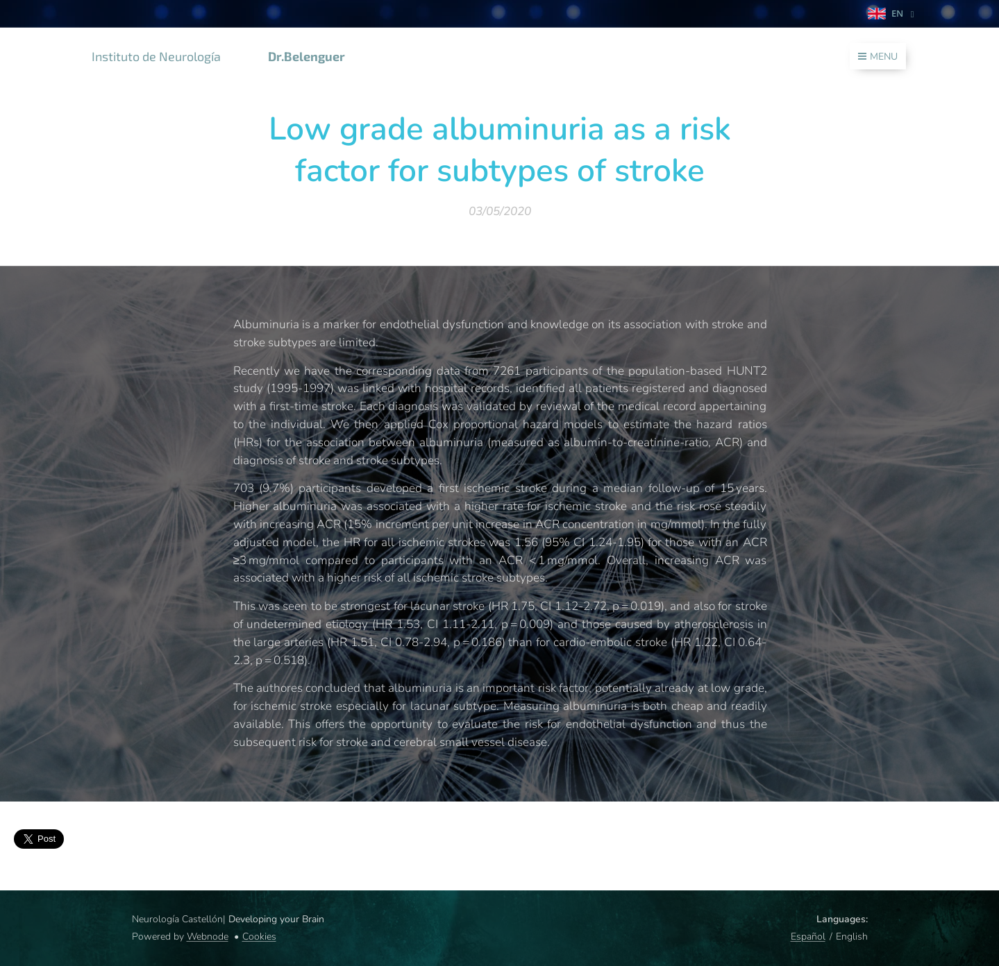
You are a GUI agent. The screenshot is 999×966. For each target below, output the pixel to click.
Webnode (207, 936)
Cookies (259, 936)
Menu (878, 56)
